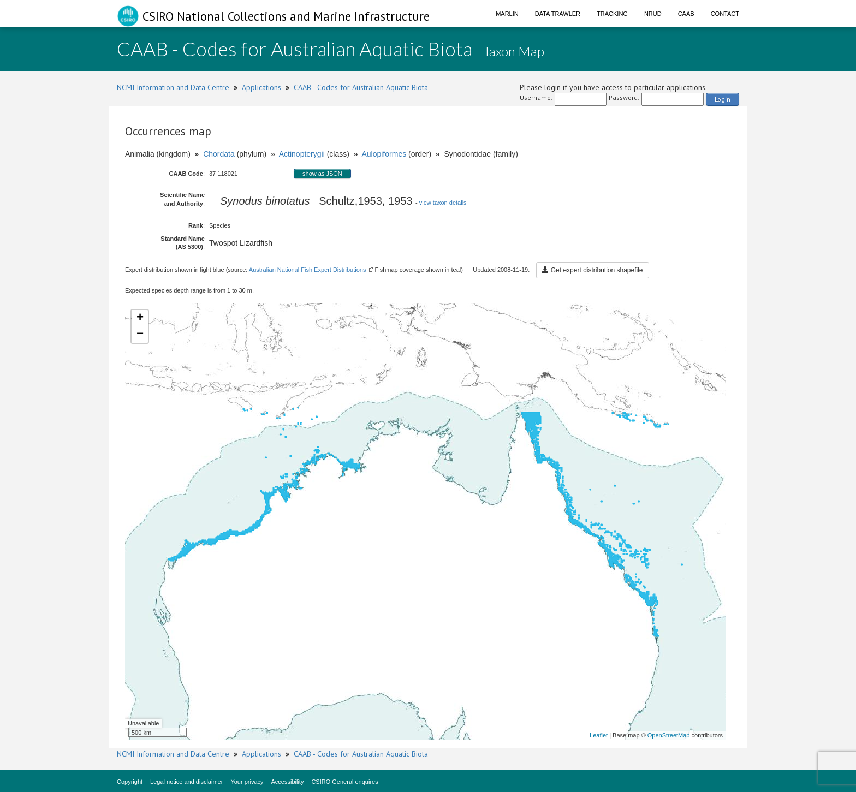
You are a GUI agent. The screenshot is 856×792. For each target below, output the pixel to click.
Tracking (612, 13)
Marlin (507, 13)
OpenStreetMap (668, 735)
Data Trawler (557, 13)
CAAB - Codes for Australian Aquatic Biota (361, 87)
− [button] (140, 334)
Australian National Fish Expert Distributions (307, 269)
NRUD (653, 13)
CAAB (686, 13)
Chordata (219, 154)
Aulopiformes (383, 154)
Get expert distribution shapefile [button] (592, 270)
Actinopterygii (302, 154)
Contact (725, 13)
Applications (261, 87)
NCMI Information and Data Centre (173, 87)
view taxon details (443, 202)
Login (722, 99)
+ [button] (140, 318)
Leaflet (599, 735)
